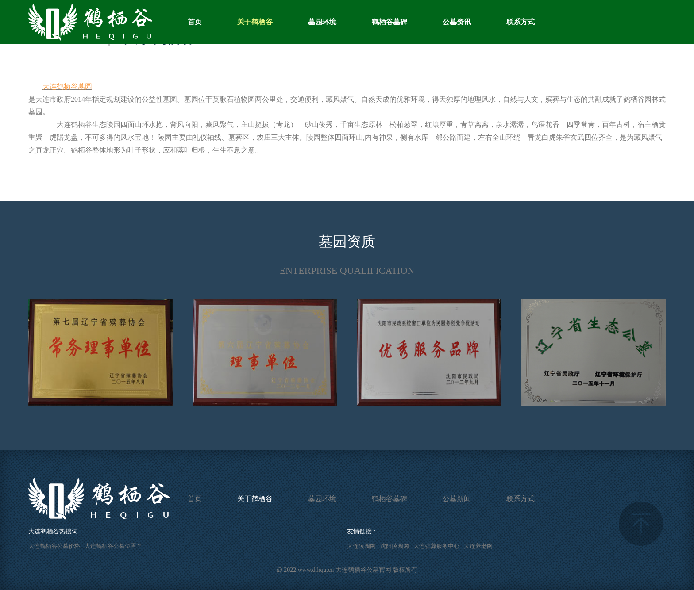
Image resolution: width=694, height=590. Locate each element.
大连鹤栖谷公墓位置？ (113, 546)
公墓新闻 (457, 498)
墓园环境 (322, 22)
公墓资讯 (457, 22)
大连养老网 (478, 546)
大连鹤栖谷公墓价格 (54, 546)
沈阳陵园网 (394, 546)
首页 (195, 22)
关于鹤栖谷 (255, 22)
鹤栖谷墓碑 (389, 22)
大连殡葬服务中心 (436, 546)
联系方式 (520, 22)
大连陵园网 (361, 546)
